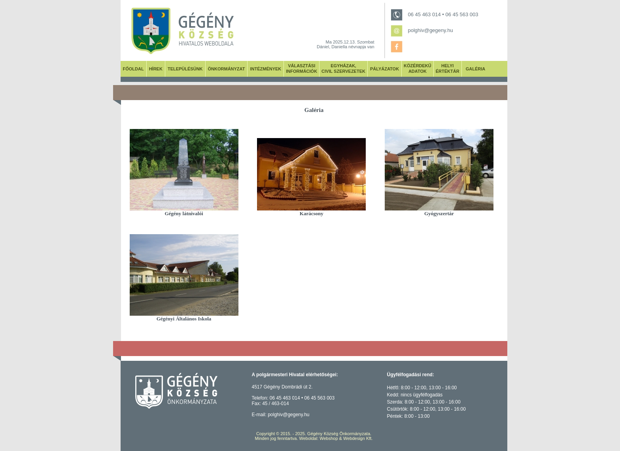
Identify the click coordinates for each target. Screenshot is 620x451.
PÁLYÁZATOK (384, 68)
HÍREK (156, 68)
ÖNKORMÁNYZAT (226, 68)
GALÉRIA (476, 68)
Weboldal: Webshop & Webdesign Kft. (336, 438)
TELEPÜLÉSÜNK (185, 68)
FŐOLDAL (133, 68)
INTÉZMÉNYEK (265, 68)
